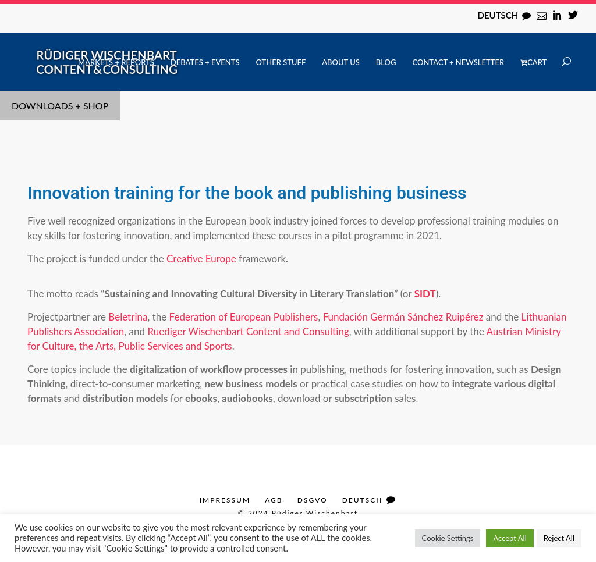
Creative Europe (201, 258)
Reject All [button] (559, 538)
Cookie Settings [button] (448, 538)
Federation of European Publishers (243, 317)
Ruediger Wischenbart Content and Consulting (248, 331)
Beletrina (127, 317)
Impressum (225, 500)
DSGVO (312, 500)
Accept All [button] (509, 538)
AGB (274, 500)
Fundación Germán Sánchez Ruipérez (403, 317)
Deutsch (498, 15)
